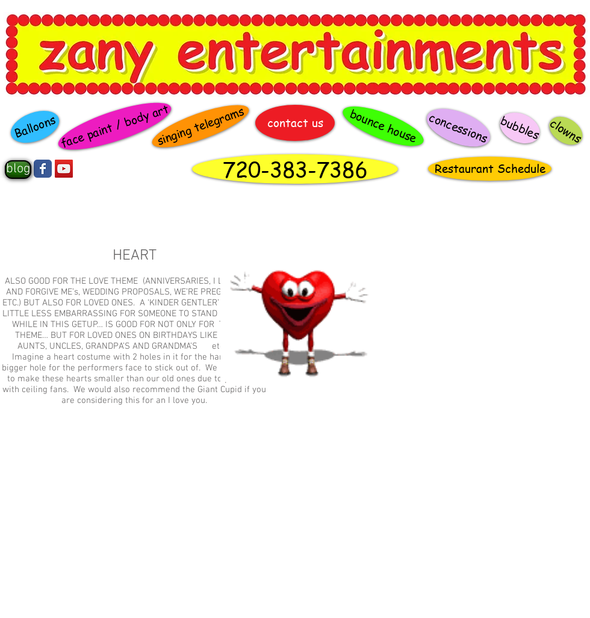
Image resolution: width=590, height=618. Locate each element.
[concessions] (458, 127)
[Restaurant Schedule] (489, 169)
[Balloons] (34, 127)
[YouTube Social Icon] (64, 169)
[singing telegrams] (200, 126)
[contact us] (295, 123)
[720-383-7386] (295, 169)
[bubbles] (520, 128)
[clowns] (566, 131)
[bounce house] (383, 126)
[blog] (18, 169)
